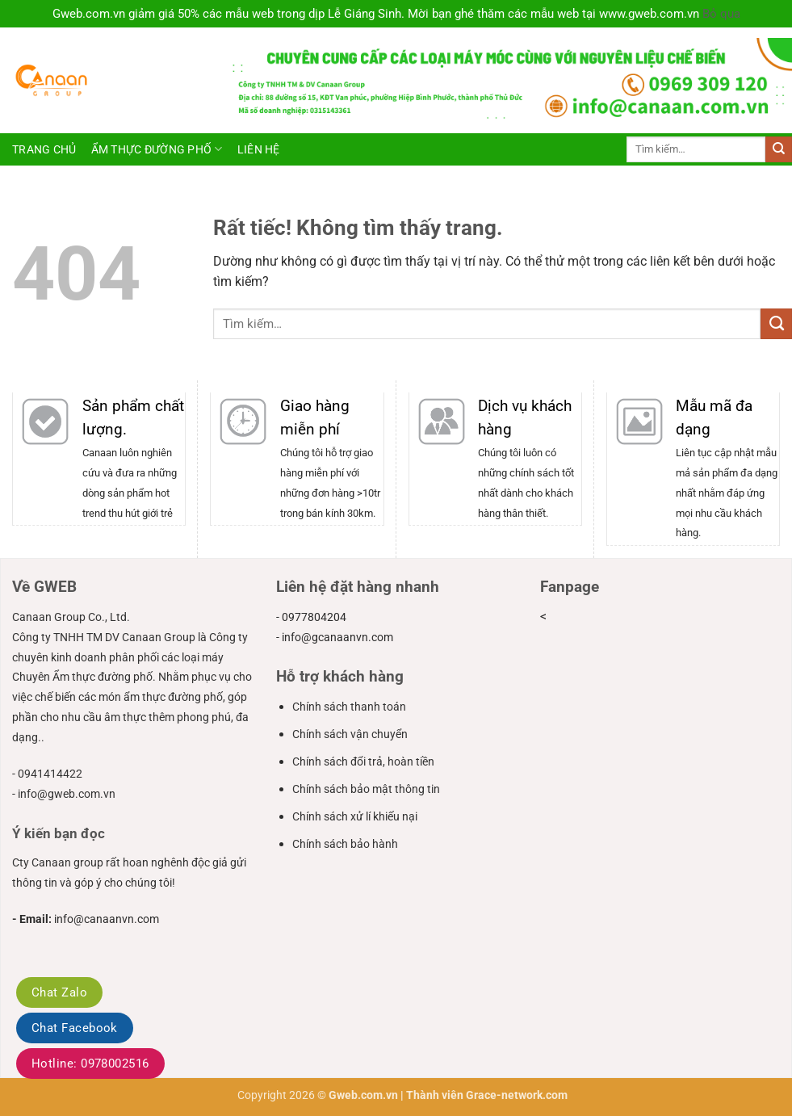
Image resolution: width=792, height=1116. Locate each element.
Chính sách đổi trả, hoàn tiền (363, 761)
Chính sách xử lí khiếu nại (354, 816)
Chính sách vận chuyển (350, 734)
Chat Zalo (59, 992)
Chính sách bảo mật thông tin (366, 788)
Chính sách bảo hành (345, 843)
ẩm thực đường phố (157, 149)
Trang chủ (44, 149)
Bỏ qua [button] (721, 13)
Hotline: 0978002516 (90, 1063)
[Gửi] (778, 149)
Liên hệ (258, 149)
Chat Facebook (74, 1028)
